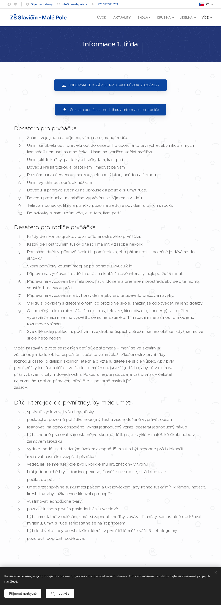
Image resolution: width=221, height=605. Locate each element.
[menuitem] (103, 17)
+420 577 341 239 (107, 4)
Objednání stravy (42, 4)
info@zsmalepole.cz (74, 4)
